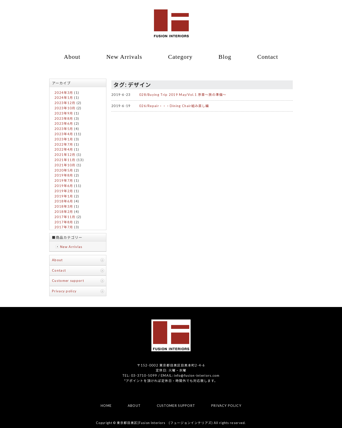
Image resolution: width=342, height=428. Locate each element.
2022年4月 (63, 149)
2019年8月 (63, 175)
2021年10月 (64, 165)
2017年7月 (63, 227)
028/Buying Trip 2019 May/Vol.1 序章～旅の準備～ (182, 95)
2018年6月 (63, 201)
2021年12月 (64, 155)
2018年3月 (63, 206)
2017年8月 (63, 222)
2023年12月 (64, 103)
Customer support (68, 281)
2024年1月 (63, 98)
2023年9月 (63, 113)
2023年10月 (64, 108)
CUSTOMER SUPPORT (176, 406)
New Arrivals (124, 57)
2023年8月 (63, 119)
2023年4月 (63, 134)
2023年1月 (63, 139)
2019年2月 (63, 191)
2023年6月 (63, 123)
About (72, 57)
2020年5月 (63, 170)
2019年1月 (63, 196)
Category (180, 57)
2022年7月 (63, 144)
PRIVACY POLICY (226, 406)
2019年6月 (63, 186)
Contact (267, 57)
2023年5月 (63, 129)
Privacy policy (64, 291)
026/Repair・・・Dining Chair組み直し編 (174, 106)
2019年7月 (63, 181)
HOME (106, 406)
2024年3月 (63, 93)
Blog (224, 57)
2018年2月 (63, 212)
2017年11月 (64, 217)
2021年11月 (64, 160)
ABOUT (134, 406)
